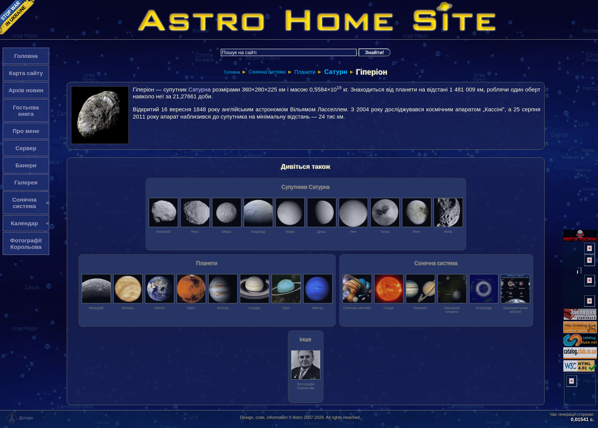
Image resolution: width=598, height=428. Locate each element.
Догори (19, 417)
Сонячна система (267, 72)
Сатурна (199, 89)
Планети (304, 72)
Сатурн (335, 71)
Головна (232, 72)
